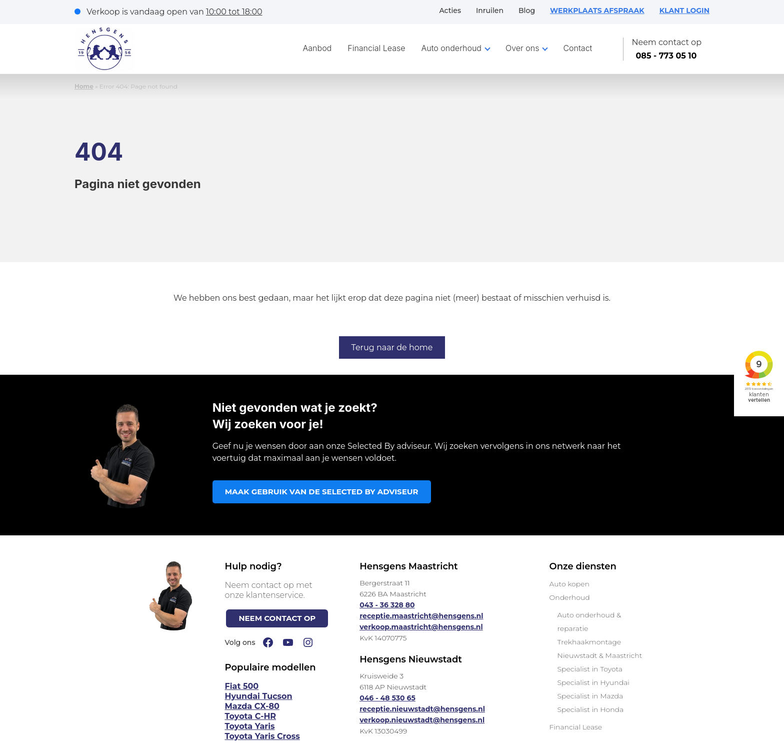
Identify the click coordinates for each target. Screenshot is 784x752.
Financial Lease (376, 48)
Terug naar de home (392, 347)
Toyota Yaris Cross (262, 736)
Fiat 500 (242, 686)
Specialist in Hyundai (593, 682)
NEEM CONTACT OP (277, 618)
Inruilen (490, 10)
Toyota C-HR (250, 716)
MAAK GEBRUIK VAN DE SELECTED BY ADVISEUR (321, 491)
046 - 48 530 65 (388, 697)
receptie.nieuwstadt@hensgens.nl (422, 708)
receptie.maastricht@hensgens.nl (421, 615)
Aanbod (317, 48)
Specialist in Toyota (589, 668)
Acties (450, 10)
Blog (526, 10)
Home (84, 86)
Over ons (522, 48)
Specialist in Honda (590, 709)
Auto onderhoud (452, 48)
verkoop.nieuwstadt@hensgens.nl (422, 719)
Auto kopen (569, 583)
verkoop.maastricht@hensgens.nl (421, 626)
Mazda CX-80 (252, 706)
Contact (577, 48)
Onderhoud (569, 597)
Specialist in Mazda (590, 695)
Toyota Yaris (250, 726)
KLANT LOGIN (685, 10)
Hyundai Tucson (258, 696)
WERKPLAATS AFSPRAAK (597, 10)
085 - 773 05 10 (666, 56)
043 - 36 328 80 (387, 604)
